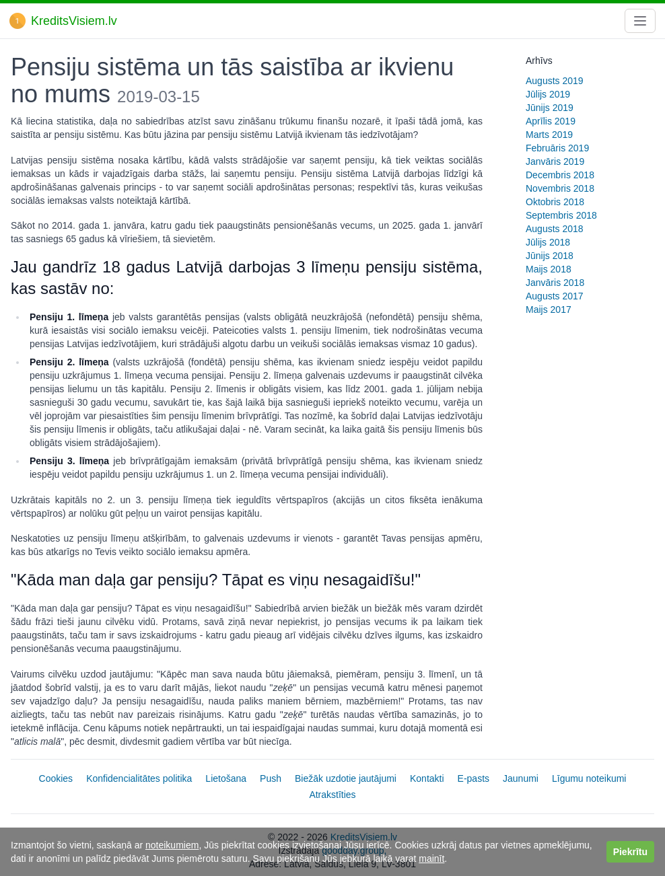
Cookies (56, 778)
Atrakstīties (332, 794)
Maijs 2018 (548, 269)
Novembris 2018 (560, 188)
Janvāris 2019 (555, 161)
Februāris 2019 (557, 148)
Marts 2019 (549, 134)
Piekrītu (630, 851)
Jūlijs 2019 (548, 94)
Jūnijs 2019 (549, 107)
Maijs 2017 (548, 309)
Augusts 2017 (555, 296)
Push (270, 778)
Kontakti (427, 778)
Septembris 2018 (561, 215)
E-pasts (473, 778)
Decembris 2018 (560, 175)
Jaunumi (520, 778)
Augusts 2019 (555, 80)
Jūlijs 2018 (548, 242)
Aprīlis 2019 (550, 121)
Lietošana (225, 778)
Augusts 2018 (555, 228)
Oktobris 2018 (555, 201)
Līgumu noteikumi (589, 778)
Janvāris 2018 (555, 282)
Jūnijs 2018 (549, 255)
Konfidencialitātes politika (139, 778)
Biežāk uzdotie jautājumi (345, 778)
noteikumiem (172, 845)
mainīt (431, 858)
